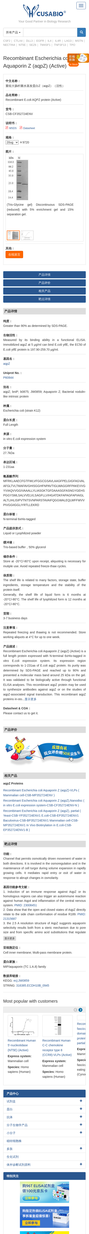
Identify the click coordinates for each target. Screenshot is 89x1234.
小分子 (11, 1133)
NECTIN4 (9, 44)
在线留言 (14, 254)
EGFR (40, 40)
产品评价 (44, 282)
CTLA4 (18, 40)
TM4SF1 (45, 44)
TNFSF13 (60, 44)
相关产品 (44, 291)
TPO (72, 44)
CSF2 (6, 40)
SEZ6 (32, 44)
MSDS (11, 128)
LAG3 (67, 40)
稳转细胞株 (14, 1141)
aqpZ (6, 363)
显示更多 (31, 699)
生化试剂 (13, 1156)
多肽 (10, 1149)
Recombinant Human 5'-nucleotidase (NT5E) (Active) (22, 1045)
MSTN (79, 40)
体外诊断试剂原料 (19, 1164)
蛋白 (10, 1109)
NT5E (22, 44)
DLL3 (29, 40)
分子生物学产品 (17, 1125)
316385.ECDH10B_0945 (32, 985)
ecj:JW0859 (21, 980)
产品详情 (44, 274)
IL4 (49, 40)
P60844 (8, 377)
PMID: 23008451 (25, 905)
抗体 (10, 1117)
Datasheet (27, 128)
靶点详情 (44, 299)
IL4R (58, 40)
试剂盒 (11, 1101)
